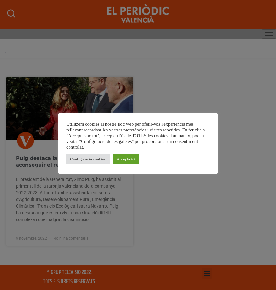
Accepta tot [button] (126, 159)
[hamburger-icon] (11, 48)
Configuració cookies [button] (88, 159)
